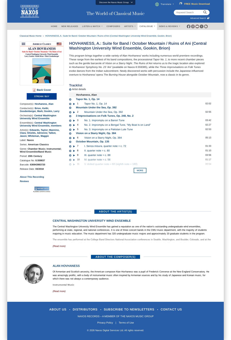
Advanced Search (200, 18)
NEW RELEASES (69, 26)
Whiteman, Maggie (38, 136)
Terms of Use (126, 322)
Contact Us (171, 309)
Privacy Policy (105, 322)
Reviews (24, 181)
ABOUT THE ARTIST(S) (115, 211)
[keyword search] (205, 12)
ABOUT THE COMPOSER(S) (115, 256)
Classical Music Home (31, 36)
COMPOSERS (113, 26)
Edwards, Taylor (39, 130)
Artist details (79, 89)
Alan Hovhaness (66, 265)
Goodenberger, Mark (31, 111)
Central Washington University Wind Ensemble (38, 117)
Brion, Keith (41, 108)
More (140, 170)
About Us (58, 309)
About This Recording (32, 177)
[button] (115, 2)
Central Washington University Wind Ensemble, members (40, 124)
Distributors (86, 309)
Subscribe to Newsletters (129, 309)
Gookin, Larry (51, 111)
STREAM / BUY (41, 96)
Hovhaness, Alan (44, 104)
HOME (54, 26)
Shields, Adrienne (37, 133)
